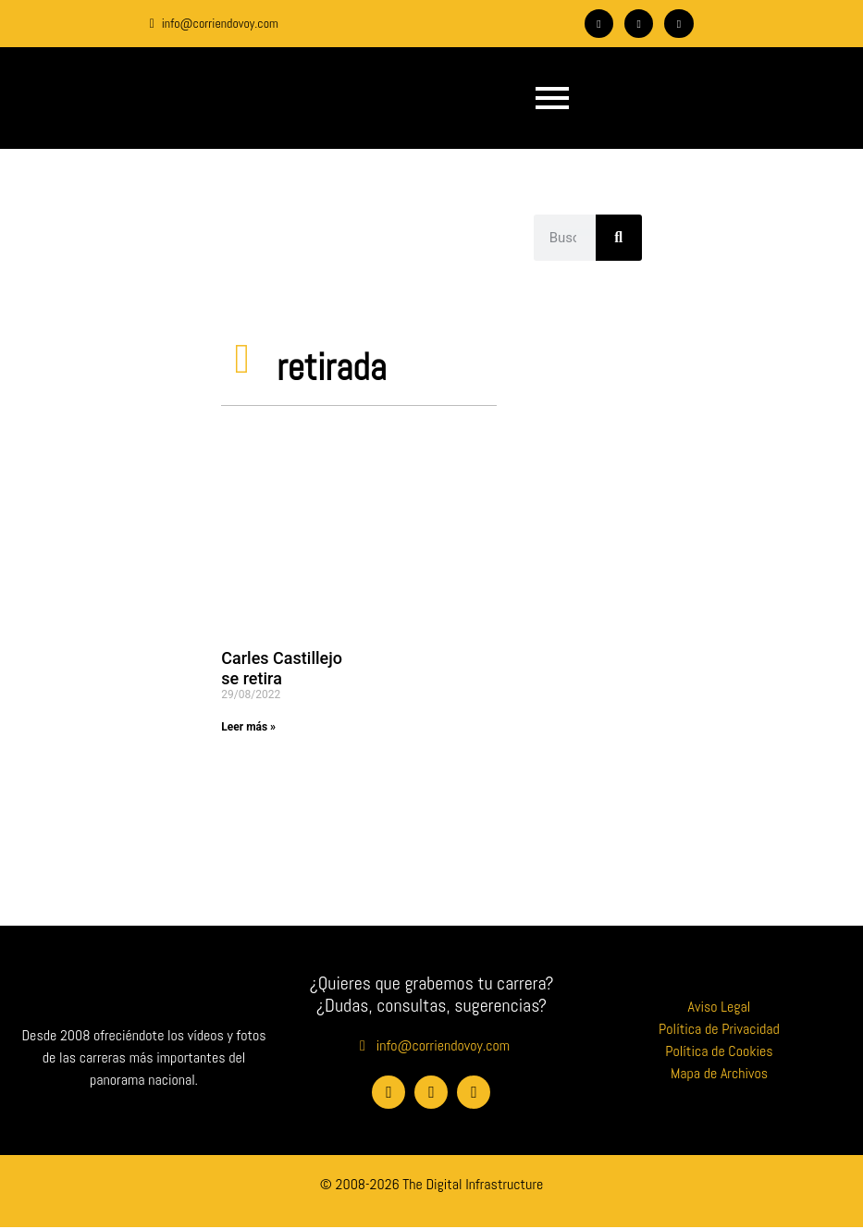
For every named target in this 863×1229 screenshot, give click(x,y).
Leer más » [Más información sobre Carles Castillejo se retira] (248, 726)
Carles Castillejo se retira (281, 668)
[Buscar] (619, 238)
